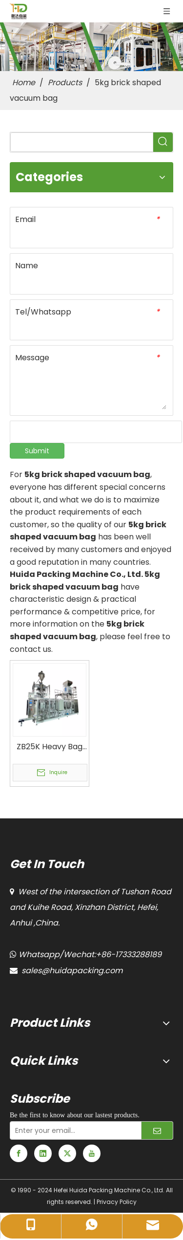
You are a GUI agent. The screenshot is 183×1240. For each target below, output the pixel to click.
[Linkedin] (43, 1153)
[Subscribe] (157, 1130)
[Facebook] (18, 1153)
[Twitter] (67, 1153)
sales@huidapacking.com (71, 970)
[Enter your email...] (73, 1130)
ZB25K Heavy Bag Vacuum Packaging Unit (49, 746)
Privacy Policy (117, 1202)
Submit (37, 451)
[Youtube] (92, 1153)
